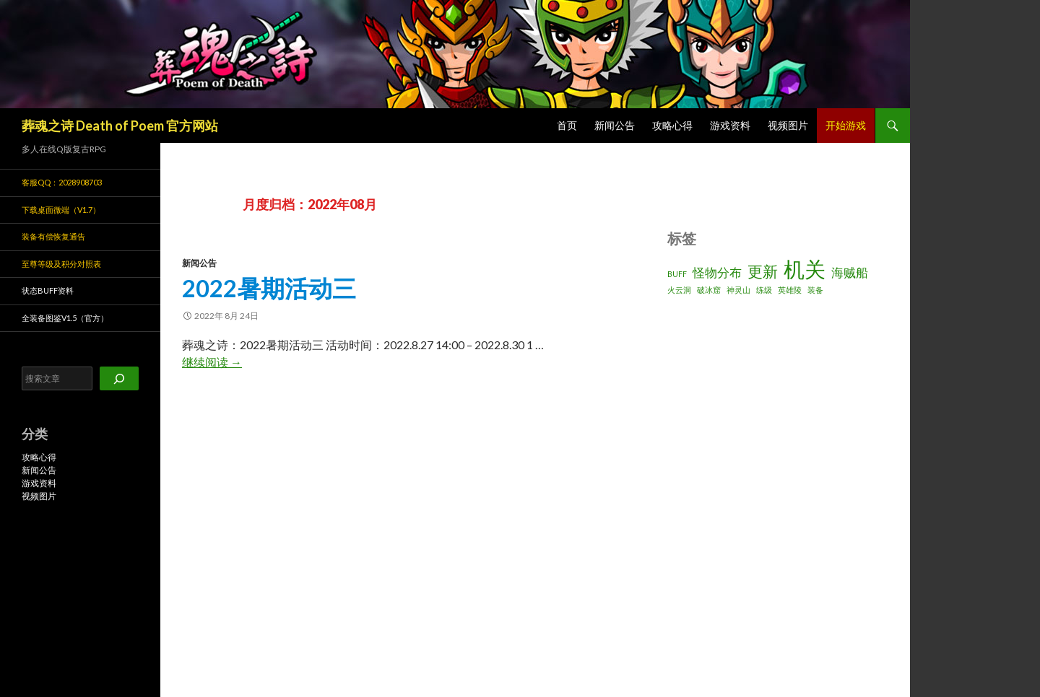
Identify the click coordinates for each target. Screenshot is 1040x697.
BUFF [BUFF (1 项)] (677, 274)
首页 (567, 125)
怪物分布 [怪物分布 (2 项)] (717, 272)
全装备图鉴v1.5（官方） (65, 318)
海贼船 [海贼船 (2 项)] (849, 272)
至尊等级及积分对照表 (61, 263)
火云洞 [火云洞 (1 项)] (679, 289)
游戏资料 (730, 125)
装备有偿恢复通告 (53, 236)
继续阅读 (212, 362)
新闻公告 (614, 125)
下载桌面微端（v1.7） (61, 209)
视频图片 (788, 125)
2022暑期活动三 (269, 287)
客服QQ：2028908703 (62, 182)
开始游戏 (846, 125)
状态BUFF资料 (48, 290)
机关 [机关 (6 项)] (805, 268)
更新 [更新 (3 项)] (763, 271)
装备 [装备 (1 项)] (815, 289)
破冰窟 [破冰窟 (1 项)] (709, 289)
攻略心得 (672, 125)
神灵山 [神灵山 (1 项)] (738, 289)
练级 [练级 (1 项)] (764, 289)
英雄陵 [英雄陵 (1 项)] (790, 289)
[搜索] (119, 378)
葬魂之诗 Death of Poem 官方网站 (120, 125)
